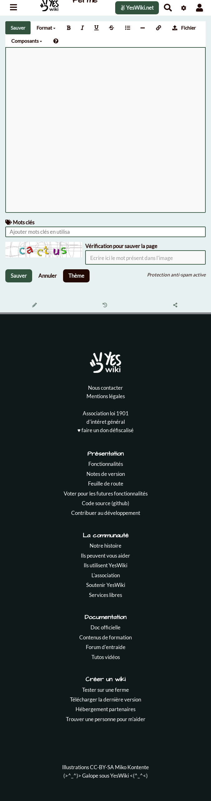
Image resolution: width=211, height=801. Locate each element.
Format (46, 28)
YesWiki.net (137, 7)
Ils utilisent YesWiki (105, 565)
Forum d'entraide (105, 647)
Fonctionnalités (105, 464)
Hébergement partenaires (105, 709)
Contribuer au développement (105, 513)
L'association (105, 575)
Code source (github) (105, 503)
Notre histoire (105, 545)
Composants (26, 41)
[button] (199, 8)
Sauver (18, 28)
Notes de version (105, 474)
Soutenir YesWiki (105, 585)
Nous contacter (105, 387)
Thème (76, 275)
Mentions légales (105, 396)
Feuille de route (105, 483)
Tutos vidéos (105, 657)
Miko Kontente (132, 767)
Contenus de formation (105, 637)
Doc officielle (105, 627)
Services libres (105, 595)
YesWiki (119, 775)
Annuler (47, 275)
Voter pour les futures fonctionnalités (106, 493)
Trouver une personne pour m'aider (105, 719)
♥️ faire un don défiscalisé (105, 430)
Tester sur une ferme (105, 689)
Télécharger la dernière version (105, 699)
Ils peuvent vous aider (105, 555)
